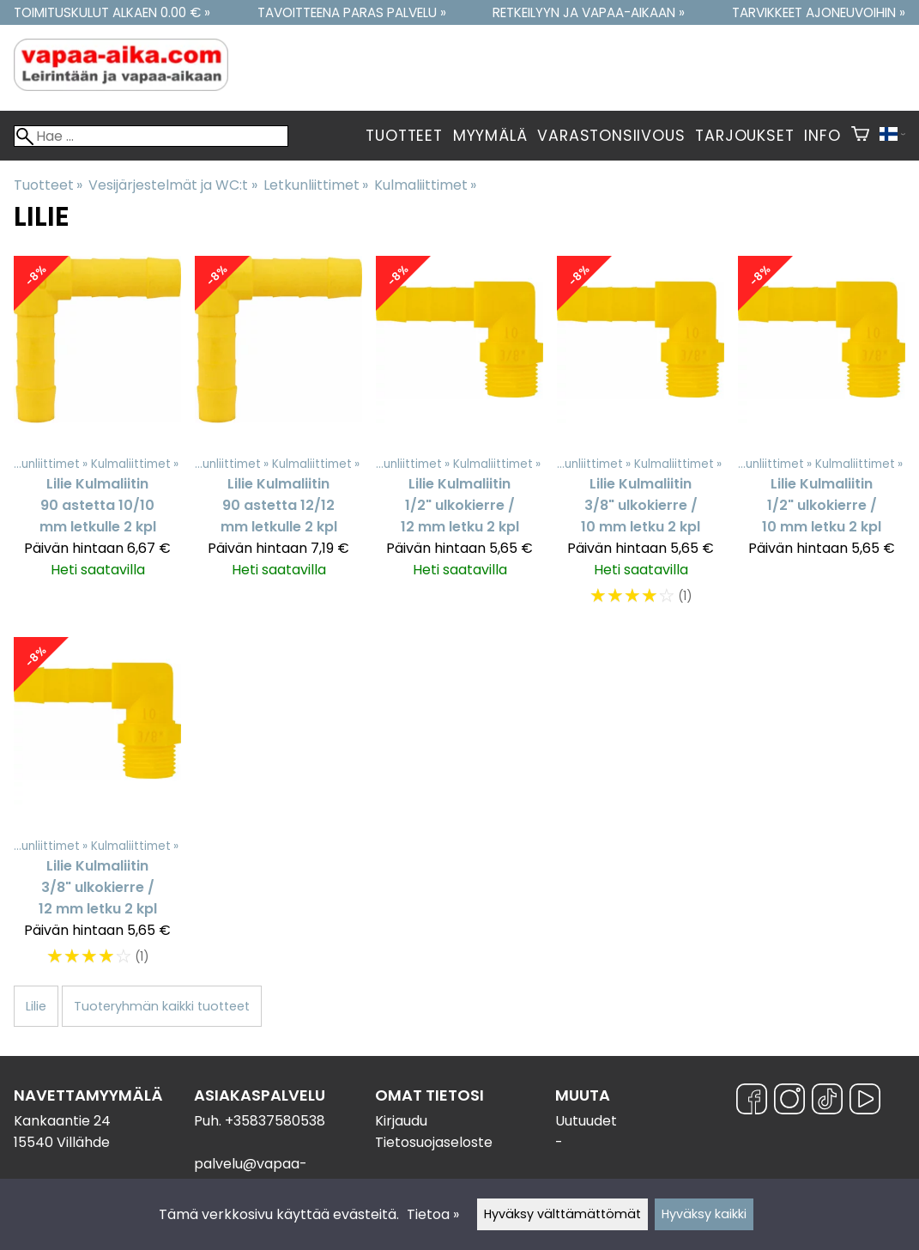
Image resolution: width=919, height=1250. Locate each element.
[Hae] (151, 136)
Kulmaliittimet (425, 185)
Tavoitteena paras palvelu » (351, 12)
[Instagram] (789, 1101)
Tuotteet (404, 135)
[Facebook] (751, 1101)
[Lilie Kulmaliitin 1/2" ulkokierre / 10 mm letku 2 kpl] (821, 439)
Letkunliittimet (315, 185)
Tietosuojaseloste (434, 1142)
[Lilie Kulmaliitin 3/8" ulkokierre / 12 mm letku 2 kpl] (97, 810)
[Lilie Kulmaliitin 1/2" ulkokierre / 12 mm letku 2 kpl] (459, 439)
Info (822, 135)
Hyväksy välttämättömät (562, 1214)
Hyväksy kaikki (704, 1214)
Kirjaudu (401, 1121)
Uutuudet (586, 1121)
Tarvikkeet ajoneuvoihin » (818, 12)
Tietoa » (433, 1214)
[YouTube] (864, 1101)
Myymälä (490, 135)
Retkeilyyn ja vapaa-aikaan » (589, 12)
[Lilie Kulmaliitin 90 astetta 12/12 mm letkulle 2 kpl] (278, 439)
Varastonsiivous (611, 135)
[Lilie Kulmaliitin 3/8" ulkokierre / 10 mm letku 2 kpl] (640, 439)
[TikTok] (827, 1101)
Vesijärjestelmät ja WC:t (172, 185)
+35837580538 (275, 1121)
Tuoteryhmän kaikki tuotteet (162, 1006)
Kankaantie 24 (62, 1121)
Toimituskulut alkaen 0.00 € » (112, 12)
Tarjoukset (744, 135)
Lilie (36, 1006)
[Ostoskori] (860, 135)
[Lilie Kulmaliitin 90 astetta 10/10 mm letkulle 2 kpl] (97, 439)
